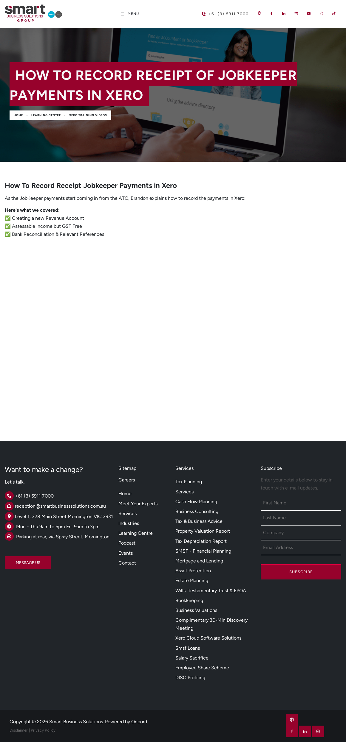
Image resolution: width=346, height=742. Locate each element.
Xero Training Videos (88, 115)
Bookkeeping (189, 600)
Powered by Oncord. (126, 721)
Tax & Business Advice (199, 521)
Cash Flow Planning (196, 501)
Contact (127, 563)
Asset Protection (193, 570)
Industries (128, 523)
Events (125, 553)
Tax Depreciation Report (201, 541)
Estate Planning (191, 580)
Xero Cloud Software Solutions (208, 638)
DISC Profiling (190, 677)
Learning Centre (46, 115)
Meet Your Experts (137, 503)
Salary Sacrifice (191, 658)
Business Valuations (196, 610)
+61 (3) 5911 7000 (215, 11)
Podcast (126, 543)
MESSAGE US (17, 560)
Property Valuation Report (202, 531)
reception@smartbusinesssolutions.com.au (60, 506)
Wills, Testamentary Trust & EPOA (210, 590)
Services (127, 513)
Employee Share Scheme (202, 668)
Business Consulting (196, 511)
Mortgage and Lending (199, 561)
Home (18, 115)
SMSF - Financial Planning (203, 551)
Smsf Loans (187, 648)
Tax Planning (188, 481)
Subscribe (301, 572)
